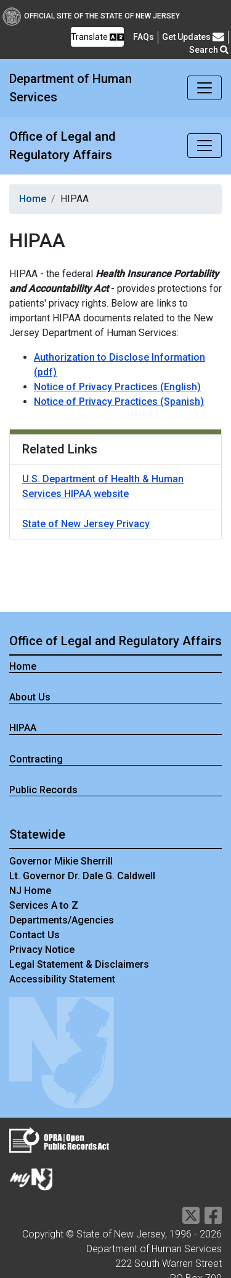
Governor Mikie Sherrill (61, 861)
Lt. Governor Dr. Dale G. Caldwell (82, 876)
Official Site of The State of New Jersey (91, 16)
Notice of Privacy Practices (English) (117, 387)
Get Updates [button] (193, 37)
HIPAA (22, 728)
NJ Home (30, 890)
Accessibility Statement (62, 979)
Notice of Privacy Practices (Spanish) (119, 401)
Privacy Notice (42, 949)
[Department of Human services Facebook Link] (213, 1219)
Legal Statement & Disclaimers (79, 964)
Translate (97, 37)
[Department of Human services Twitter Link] (191, 1219)
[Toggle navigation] (204, 88)
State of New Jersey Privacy (86, 524)
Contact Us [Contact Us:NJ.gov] (34, 935)
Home (32, 199)
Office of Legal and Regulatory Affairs (62, 145)
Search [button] (209, 50)
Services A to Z (43, 905)
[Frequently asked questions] (143, 37)
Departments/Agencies (61, 920)
